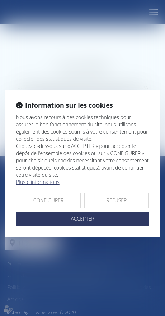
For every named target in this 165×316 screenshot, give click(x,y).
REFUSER (117, 200)
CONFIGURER (48, 200)
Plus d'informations (38, 182)
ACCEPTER (82, 218)
